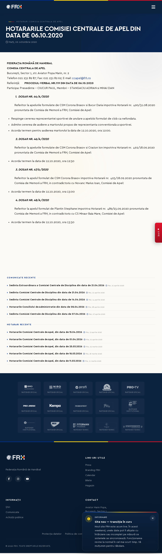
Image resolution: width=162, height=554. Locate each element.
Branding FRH (92, 471)
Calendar (90, 476)
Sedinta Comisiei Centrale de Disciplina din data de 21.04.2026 (47, 292)
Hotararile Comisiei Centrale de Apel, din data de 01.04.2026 (46, 340)
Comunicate (12, 513)
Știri (8, 508)
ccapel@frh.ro (81, 78)
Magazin (89, 486)
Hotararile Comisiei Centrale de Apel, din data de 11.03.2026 (45, 361)
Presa (88, 466)
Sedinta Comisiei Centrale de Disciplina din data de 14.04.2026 (47, 300)
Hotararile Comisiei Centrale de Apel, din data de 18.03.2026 (46, 354)
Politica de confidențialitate (80, 535)
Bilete (88, 481)
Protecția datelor (52, 535)
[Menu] (153, 7)
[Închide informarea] (152, 518)
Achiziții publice (14, 518)
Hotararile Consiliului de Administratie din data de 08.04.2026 (47, 307)
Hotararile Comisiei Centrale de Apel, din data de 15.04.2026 (45, 332)
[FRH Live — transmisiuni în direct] (158, 233)
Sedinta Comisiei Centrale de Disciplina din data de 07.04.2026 (47, 314)
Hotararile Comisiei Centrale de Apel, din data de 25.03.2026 (46, 347)
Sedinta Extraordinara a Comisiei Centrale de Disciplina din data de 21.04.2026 (57, 285)
